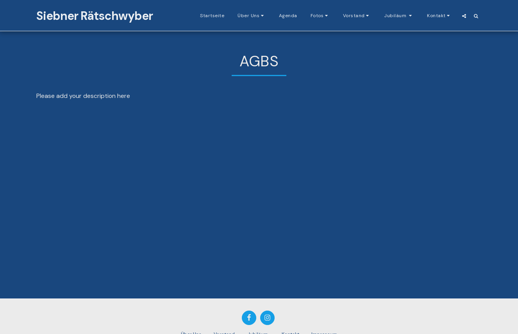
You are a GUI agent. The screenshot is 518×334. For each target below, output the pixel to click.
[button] (251, 16)
